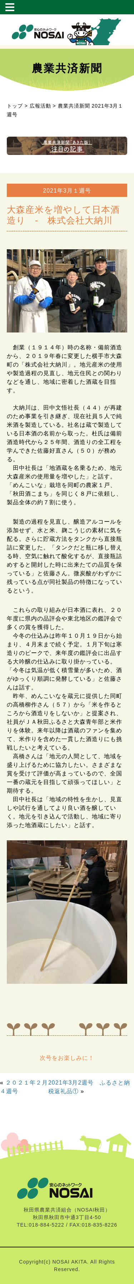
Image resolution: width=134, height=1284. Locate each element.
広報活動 (40, 106)
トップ (15, 106)
